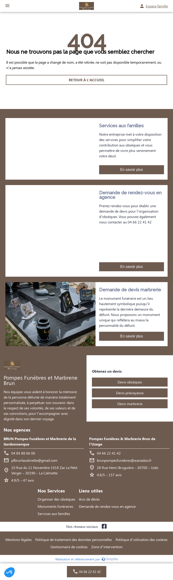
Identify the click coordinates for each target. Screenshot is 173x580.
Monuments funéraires (55, 506)
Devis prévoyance (129, 392)
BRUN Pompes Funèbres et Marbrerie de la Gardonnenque (40, 441)
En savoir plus (131, 170)
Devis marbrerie (129, 403)
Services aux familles (54, 513)
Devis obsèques (130, 382)
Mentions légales (18, 539)
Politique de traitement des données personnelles (73, 539)
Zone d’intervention (106, 546)
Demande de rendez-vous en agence (107, 506)
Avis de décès (89, 499)
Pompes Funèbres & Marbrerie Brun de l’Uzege (122, 441)
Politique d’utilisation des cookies (141, 539)
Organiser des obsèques (56, 499)
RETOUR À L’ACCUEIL (86, 79)
